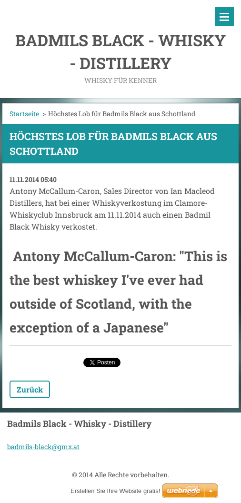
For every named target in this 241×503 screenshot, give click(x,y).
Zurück (30, 389)
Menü (224, 16)
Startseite (24, 113)
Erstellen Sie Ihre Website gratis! (115, 490)
